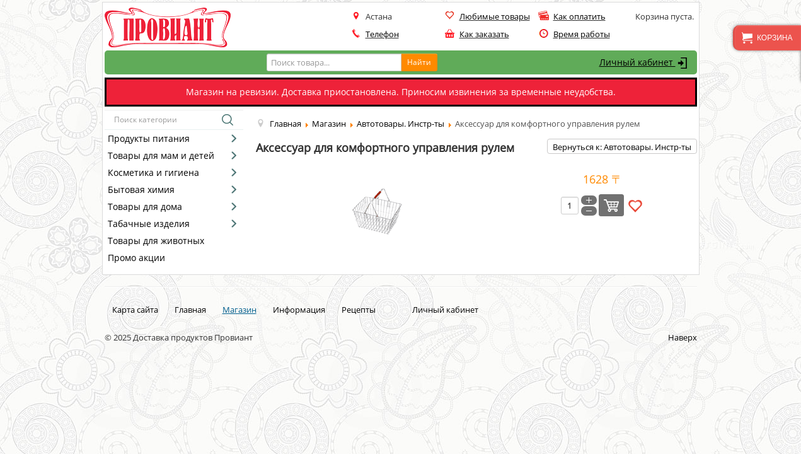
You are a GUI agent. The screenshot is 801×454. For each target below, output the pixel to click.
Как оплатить (579, 16)
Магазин (239, 309)
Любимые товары (494, 16)
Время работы (581, 34)
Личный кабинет (645, 63)
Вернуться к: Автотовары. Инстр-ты (622, 147)
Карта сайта (135, 309)
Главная (190, 309)
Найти (419, 62)
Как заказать (484, 34)
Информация (299, 309)
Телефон (382, 34)
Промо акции (136, 258)
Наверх (682, 337)
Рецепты (359, 309)
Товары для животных (156, 241)
